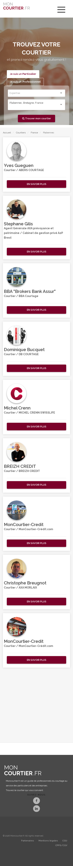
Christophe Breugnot (25, 582)
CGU (64, 840)
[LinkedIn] (36, 809)
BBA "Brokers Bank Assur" (30, 291)
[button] (36, 184)
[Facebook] (36, 801)
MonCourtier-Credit (23, 524)
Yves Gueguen (18, 165)
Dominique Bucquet (24, 349)
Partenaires (27, 840)
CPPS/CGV (61, 845)
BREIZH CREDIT (20, 466)
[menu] (61, 10)
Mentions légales (48, 840)
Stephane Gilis (18, 223)
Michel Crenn (17, 407)
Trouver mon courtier (36, 118)
